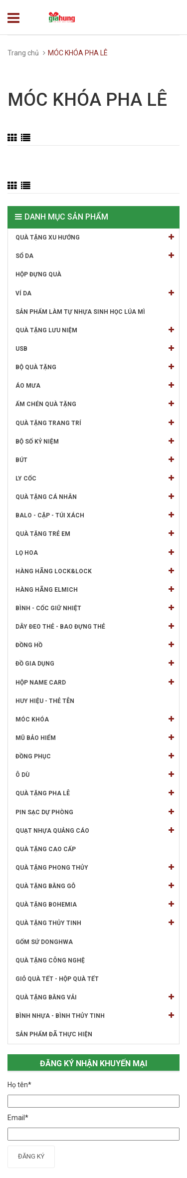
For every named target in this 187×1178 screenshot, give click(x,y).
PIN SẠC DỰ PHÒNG (94, 812)
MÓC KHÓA (94, 719)
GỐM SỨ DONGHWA (44, 942)
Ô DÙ (94, 774)
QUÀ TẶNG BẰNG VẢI (94, 997)
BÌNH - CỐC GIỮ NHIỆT (94, 608)
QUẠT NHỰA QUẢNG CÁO (94, 830)
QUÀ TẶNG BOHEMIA (94, 904)
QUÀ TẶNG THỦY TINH (94, 923)
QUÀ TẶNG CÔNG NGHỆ (50, 960)
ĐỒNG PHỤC (94, 756)
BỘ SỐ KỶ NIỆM (94, 441)
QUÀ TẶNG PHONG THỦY (94, 867)
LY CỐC (94, 478)
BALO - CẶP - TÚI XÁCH (94, 515)
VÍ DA (94, 293)
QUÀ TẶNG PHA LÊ (94, 793)
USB (94, 348)
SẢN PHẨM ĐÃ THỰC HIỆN (53, 1034)
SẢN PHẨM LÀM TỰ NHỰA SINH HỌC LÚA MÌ (80, 311)
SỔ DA (94, 255)
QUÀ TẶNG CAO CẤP (45, 849)
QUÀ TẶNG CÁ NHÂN (94, 496)
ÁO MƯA (94, 385)
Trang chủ (23, 53)
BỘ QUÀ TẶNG (94, 367)
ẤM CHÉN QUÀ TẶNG (94, 404)
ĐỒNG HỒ (94, 645)
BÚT (94, 460)
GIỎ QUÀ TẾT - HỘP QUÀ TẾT (57, 978)
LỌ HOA (94, 552)
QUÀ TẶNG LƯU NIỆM (94, 330)
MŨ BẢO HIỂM (94, 737)
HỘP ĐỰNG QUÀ (38, 274)
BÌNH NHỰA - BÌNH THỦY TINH (94, 1015)
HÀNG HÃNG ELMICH (94, 589)
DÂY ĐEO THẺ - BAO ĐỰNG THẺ (94, 626)
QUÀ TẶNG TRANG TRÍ (94, 423)
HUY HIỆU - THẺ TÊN (44, 701)
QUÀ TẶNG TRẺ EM (94, 533)
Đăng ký (31, 1156)
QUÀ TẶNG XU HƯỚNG (94, 237)
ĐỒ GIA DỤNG (94, 663)
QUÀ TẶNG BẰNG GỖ (94, 886)
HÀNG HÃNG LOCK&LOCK (94, 571)
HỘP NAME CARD (94, 682)
